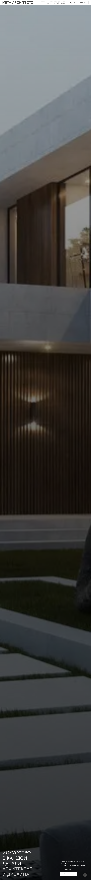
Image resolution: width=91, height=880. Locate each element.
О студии (76, 1)
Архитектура (41, 1)
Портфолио (68, 1)
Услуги (61, 1)
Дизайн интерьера (51, 1)
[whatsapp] (87, 2)
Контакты (77, 3)
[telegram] (84, 2)
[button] (67, 869)
